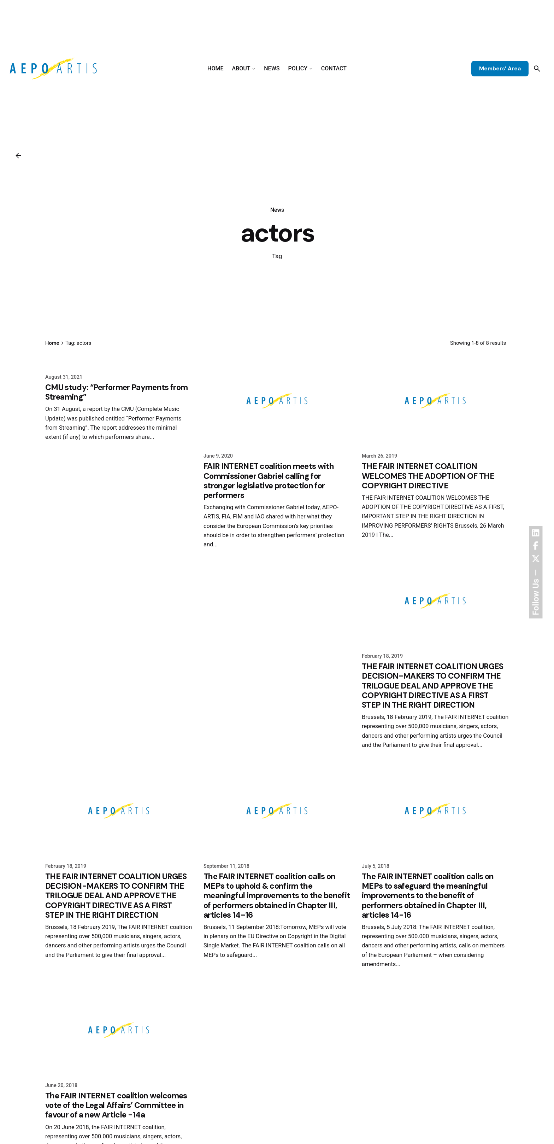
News (277, 210)
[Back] (18, 155)
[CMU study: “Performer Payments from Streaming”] (118, 361)
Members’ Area (500, 68)
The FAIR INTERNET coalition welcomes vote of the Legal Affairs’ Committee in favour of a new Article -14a (116, 1105)
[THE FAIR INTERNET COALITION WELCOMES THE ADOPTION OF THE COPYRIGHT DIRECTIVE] (435, 401)
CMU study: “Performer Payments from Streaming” (116, 392)
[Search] (537, 68)
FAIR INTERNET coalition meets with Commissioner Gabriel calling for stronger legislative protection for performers (269, 480)
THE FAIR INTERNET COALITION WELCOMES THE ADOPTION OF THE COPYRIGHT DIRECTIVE (428, 475)
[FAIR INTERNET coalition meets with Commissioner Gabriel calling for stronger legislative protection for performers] (277, 401)
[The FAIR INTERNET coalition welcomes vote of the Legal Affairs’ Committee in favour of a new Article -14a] (118, 1030)
